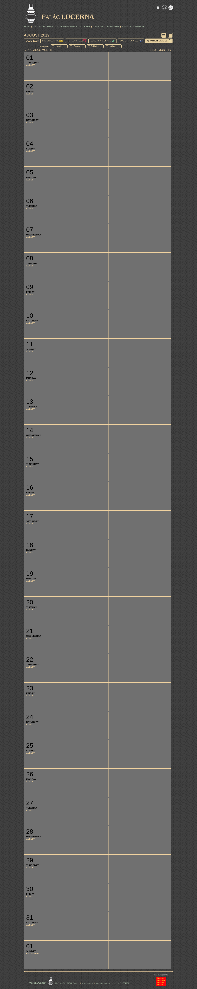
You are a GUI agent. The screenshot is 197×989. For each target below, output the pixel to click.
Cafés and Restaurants (68, 27)
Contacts (138, 27)
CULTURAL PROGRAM (43, 27)
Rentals (126, 27)
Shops (86, 27)
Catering (98, 27)
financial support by (161, 975)
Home (27, 27)
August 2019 (36, 35)
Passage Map (112, 27)
